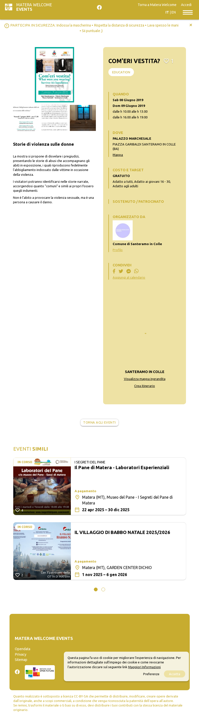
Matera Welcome (34, 7)
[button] (96, 589)
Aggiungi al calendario (129, 277)
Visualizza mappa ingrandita (144, 379)
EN (173, 12)
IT (167, 12)
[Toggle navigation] (187, 12)
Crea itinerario (144, 386)
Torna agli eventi (99, 422)
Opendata (22, 649)
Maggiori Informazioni (144, 667)
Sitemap (21, 660)
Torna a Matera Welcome (157, 5)
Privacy (20, 654)
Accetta (174, 674)
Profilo (118, 250)
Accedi (186, 5)
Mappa (118, 154)
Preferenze (151, 674)
